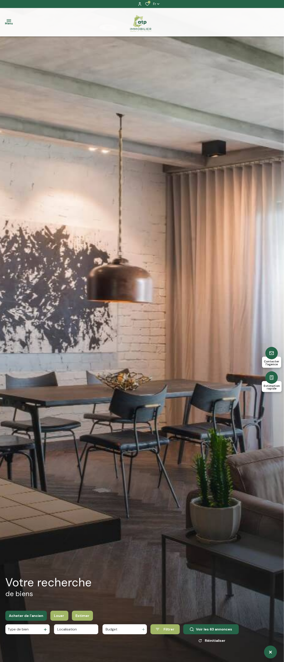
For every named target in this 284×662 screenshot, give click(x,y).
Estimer (82, 615)
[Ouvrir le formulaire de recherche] (165, 629)
